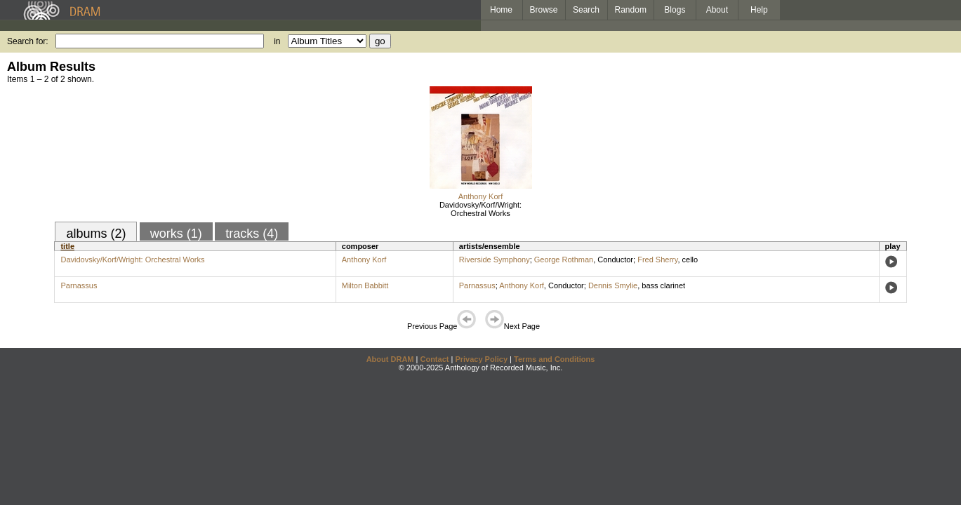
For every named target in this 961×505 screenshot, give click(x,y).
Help (759, 10)
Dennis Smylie (612, 285)
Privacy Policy (481, 359)
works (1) (176, 234)
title (67, 246)
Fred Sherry (657, 259)
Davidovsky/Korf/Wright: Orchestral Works (480, 209)
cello (690, 259)
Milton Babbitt (365, 285)
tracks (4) (251, 234)
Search (586, 10)
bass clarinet (663, 285)
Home (501, 10)
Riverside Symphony (494, 259)
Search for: (27, 41)
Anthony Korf (480, 196)
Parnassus (78, 285)
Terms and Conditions (554, 359)
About (717, 10)
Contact (434, 359)
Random (631, 10)
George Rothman (563, 259)
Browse (544, 10)
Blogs (674, 10)
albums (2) (96, 234)
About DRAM (390, 359)
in (277, 41)
